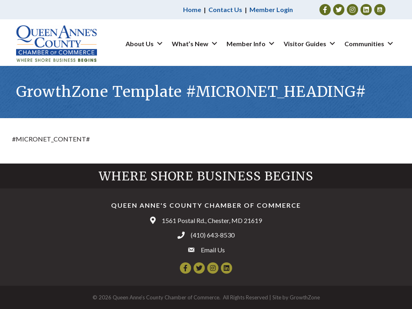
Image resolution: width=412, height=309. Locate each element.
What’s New (190, 43)
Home (192, 9)
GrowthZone (305, 297)
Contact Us (225, 9)
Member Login (271, 9)
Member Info (246, 43)
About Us (140, 43)
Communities (364, 43)
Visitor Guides (305, 43)
